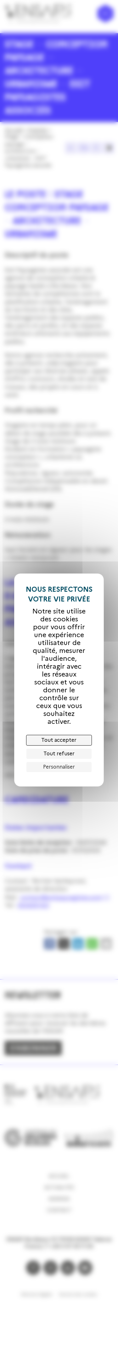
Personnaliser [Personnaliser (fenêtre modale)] (59, 767)
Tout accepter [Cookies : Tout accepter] (58, 740)
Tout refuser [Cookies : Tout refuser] (59, 754)
